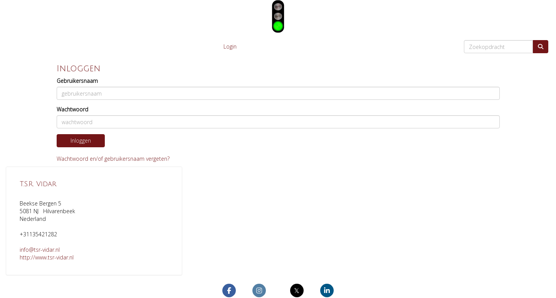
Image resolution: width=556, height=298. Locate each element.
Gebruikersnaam (77, 80)
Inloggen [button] (81, 140)
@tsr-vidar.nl (40, 249)
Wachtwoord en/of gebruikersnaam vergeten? (113, 158)
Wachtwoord (72, 109)
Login (230, 46)
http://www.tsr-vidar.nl (47, 257)
